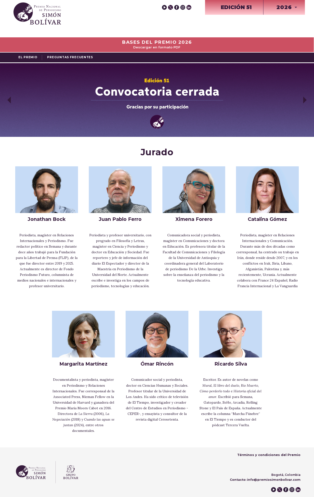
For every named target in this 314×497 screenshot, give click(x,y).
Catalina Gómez (267, 219)
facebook (176, 7)
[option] (157, 100)
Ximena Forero (193, 219)
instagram (182, 7)
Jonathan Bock (46, 219)
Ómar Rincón (157, 364)
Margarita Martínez (83, 364)
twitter (170, 7)
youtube (164, 7)
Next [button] (305, 100)
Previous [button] (9, 100)
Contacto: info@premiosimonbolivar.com (265, 480)
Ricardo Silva (230, 364)
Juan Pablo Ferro (120, 219)
